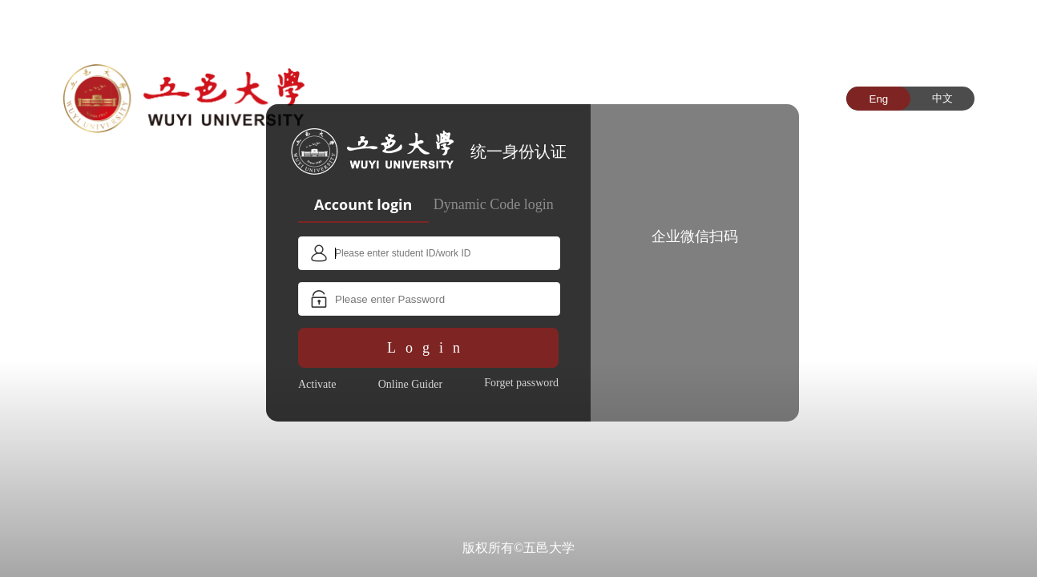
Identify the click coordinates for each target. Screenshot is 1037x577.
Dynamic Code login (494, 204)
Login (428, 348)
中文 (942, 98)
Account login (363, 204)
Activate (317, 384)
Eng (879, 99)
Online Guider (410, 384)
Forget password (521, 383)
